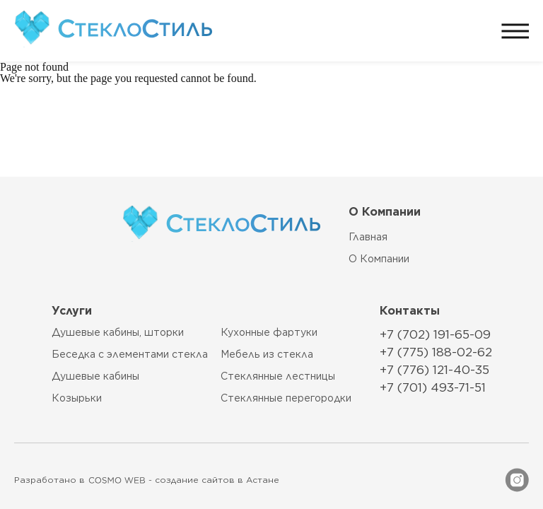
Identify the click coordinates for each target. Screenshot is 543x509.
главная (368, 236)
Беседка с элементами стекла (130, 354)
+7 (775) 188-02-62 (436, 352)
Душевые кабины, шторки (118, 332)
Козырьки (77, 398)
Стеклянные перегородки (286, 398)
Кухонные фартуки (269, 332)
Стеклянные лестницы (278, 376)
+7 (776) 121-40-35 (434, 370)
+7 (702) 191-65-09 (435, 334)
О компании (379, 258)
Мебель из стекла (267, 354)
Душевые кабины (95, 376)
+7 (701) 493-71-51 (433, 387)
